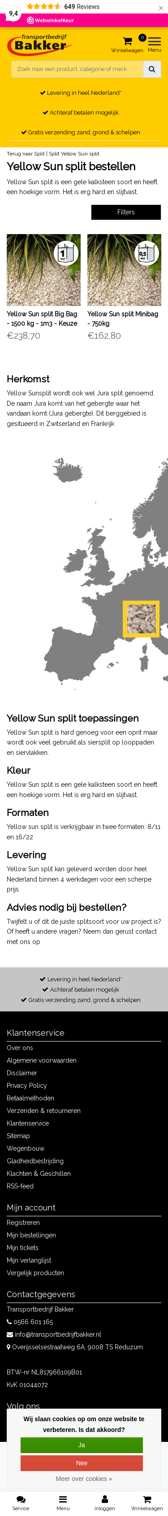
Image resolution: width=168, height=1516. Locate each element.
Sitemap (18, 1135)
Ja (81, 1445)
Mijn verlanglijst (29, 1260)
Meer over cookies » (84, 1478)
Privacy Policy (27, 1085)
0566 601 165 (30, 1321)
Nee (82, 1463)
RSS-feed (20, 1186)
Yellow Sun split (80, 154)
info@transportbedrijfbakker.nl (54, 1334)
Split (54, 154)
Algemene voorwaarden (42, 1060)
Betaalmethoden (30, 1098)
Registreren (23, 1222)
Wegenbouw (25, 1148)
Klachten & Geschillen (39, 1173)
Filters (126, 212)
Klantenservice (28, 1123)
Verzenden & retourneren (44, 1110)
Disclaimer (22, 1073)
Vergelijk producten (35, 1273)
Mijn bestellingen (31, 1235)
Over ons (20, 1047)
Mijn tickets (23, 1247)
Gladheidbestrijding (35, 1161)
